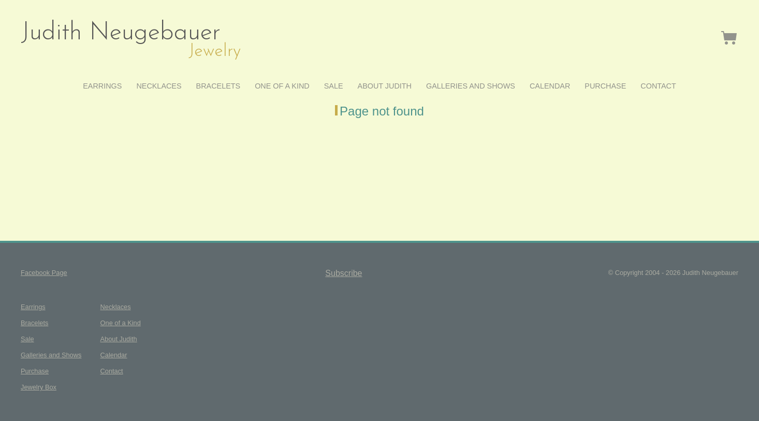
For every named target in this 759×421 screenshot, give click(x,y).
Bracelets (218, 86)
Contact (658, 86)
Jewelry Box (729, 37)
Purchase (605, 86)
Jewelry (214, 51)
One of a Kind (282, 86)
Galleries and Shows (470, 86)
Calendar (550, 86)
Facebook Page (44, 273)
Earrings (102, 86)
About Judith (385, 86)
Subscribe (343, 273)
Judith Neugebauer (121, 33)
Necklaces (158, 86)
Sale (333, 86)
